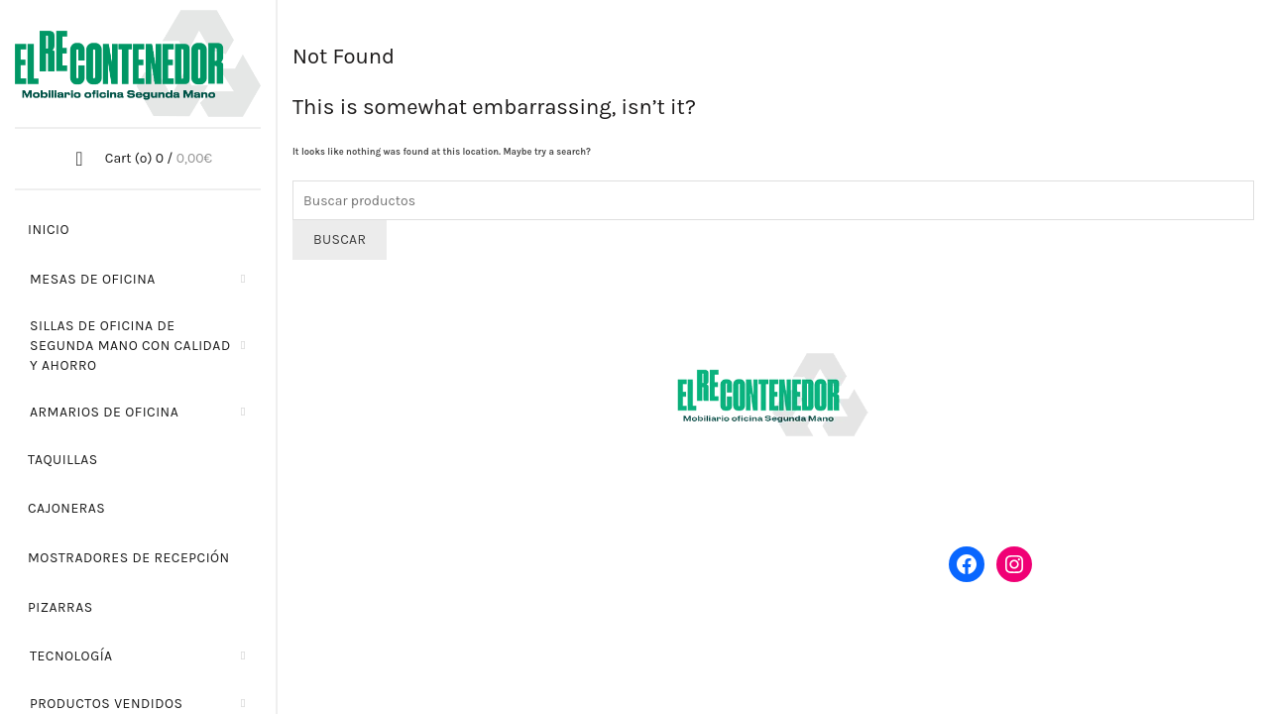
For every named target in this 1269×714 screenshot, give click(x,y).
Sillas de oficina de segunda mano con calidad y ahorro (130, 345)
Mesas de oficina (93, 279)
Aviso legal (712, 662)
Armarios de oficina (104, 412)
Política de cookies (971, 662)
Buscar (339, 239)
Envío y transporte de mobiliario (1050, 411)
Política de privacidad (828, 662)
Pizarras (60, 607)
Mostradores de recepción (129, 557)
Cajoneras (66, 508)
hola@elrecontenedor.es (429, 499)
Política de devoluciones (1025, 452)
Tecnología (71, 656)
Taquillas (63, 459)
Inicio (48, 229)
